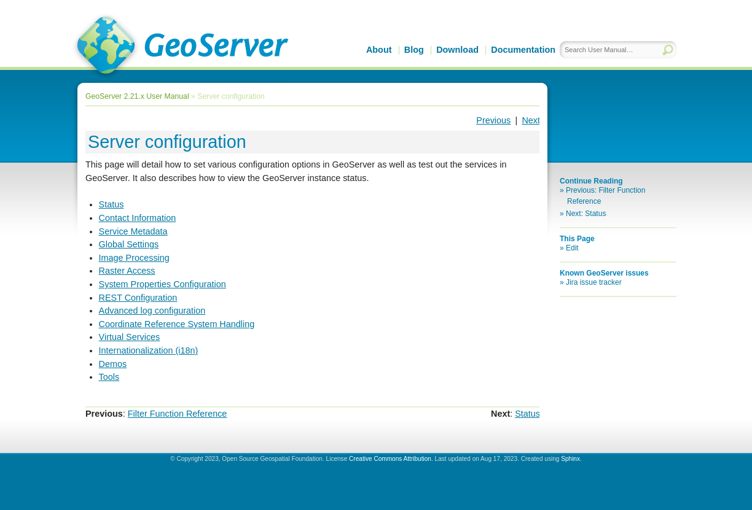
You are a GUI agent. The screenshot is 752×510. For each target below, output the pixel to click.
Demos (113, 364)
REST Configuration (138, 298)
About (379, 50)
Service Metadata (133, 231)
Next (531, 120)
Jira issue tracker (594, 282)
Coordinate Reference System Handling (177, 324)
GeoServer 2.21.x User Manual (137, 96)
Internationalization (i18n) (148, 350)
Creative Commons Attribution (390, 458)
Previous (493, 120)
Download (457, 50)
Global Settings (129, 244)
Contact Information (137, 218)
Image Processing (134, 258)
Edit (572, 248)
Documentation (523, 50)
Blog (414, 50)
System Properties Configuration (162, 284)
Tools (109, 377)
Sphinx (570, 458)
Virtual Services (129, 337)
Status (111, 204)
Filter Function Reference (177, 414)
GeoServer (180, 46)
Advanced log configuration (152, 310)
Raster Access (127, 271)
